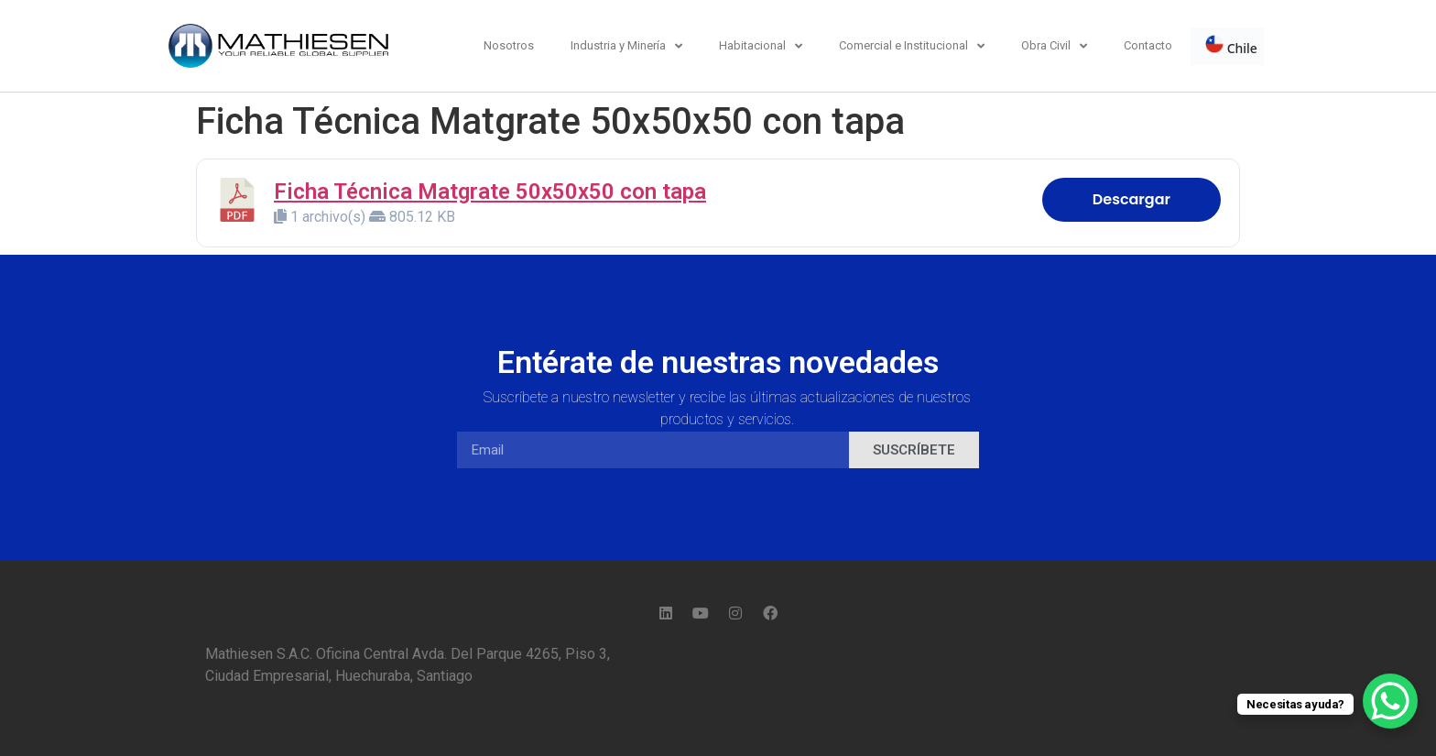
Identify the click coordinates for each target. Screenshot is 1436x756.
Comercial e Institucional (912, 46)
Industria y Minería (626, 46)
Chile (1231, 46)
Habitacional (760, 46)
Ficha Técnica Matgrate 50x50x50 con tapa (490, 191)
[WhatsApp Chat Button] (1390, 701)
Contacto (1148, 45)
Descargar (1131, 199)
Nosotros (509, 45)
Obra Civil (1054, 46)
